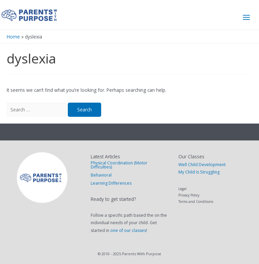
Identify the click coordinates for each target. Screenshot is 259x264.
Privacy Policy (188, 195)
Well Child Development (202, 164)
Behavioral (101, 175)
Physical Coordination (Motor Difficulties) (119, 165)
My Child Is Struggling (199, 172)
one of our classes (128, 230)
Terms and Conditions (195, 201)
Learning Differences (111, 183)
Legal (182, 188)
